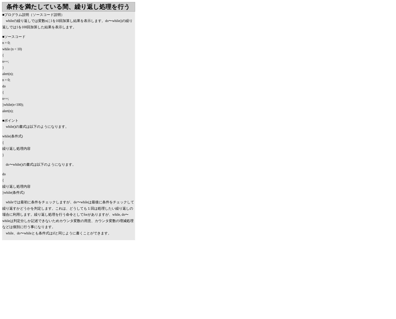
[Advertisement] (44, 280)
